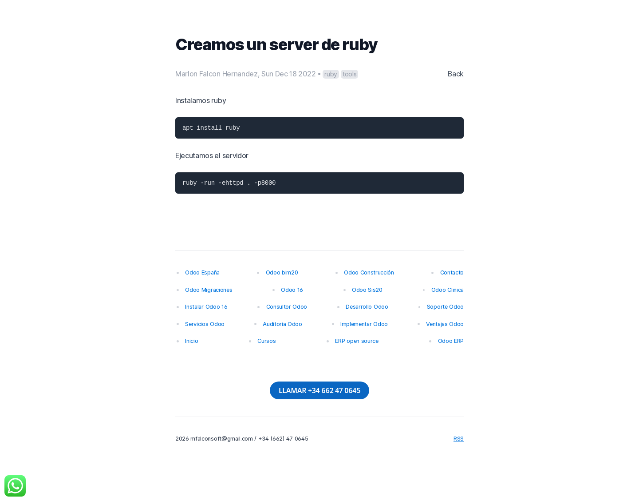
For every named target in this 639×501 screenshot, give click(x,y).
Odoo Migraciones (208, 289)
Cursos (266, 341)
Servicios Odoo (205, 324)
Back (456, 73)
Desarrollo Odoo (367, 306)
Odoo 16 (292, 289)
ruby (330, 74)
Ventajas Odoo (445, 324)
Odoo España (202, 272)
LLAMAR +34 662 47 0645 (319, 390)
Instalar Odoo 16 (206, 306)
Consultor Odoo (287, 306)
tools (349, 74)
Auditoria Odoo (282, 324)
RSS (459, 438)
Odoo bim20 (282, 272)
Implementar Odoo (364, 324)
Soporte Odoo (445, 306)
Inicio (191, 341)
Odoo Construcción (369, 272)
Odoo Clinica (447, 289)
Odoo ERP (451, 341)
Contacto (452, 272)
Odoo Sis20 (367, 289)
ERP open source (356, 341)
